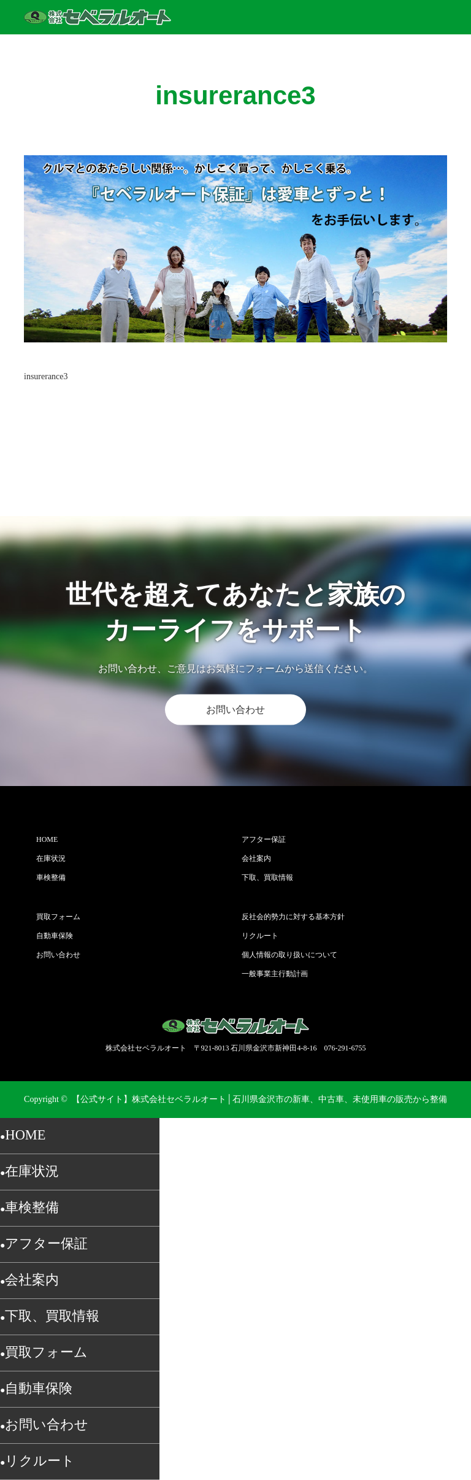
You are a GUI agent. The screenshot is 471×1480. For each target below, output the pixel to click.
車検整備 (51, 877)
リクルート (260, 935)
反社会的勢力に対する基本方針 (293, 916)
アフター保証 (264, 839)
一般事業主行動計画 (275, 973)
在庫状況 (51, 858)
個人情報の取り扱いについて (289, 954)
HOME (47, 839)
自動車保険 (54, 935)
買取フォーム (58, 916)
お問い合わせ (235, 709)
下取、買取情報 (267, 877)
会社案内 (256, 858)
